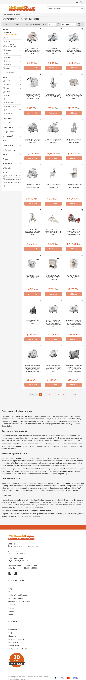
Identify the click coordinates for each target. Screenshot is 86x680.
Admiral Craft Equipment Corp (11, 45)
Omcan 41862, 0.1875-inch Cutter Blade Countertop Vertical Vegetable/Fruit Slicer (33, 232)
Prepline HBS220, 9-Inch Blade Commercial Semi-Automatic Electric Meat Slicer (32, 51)
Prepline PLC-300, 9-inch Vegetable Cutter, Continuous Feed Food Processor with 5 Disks (32, 96)
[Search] (65, 8)
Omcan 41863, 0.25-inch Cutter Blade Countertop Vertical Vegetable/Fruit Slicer (53, 232)
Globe (4, 516)
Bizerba (17, 516)
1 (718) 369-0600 (20, 553)
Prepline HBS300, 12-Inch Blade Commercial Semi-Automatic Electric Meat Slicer (74, 51)
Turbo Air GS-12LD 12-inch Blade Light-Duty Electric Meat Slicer (32, 141)
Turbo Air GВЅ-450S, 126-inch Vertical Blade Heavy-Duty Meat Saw (74, 186)
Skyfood (8, 50)
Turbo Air (8, 38)
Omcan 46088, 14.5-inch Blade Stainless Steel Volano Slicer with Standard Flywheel (74, 232)
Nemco (8, 68)
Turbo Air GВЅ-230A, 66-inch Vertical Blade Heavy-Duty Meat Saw (74, 141)
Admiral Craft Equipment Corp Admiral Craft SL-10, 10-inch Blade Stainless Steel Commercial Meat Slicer (74, 323)
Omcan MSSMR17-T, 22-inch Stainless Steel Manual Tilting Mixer (32, 276)
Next (75, 394)
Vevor (23, 516)
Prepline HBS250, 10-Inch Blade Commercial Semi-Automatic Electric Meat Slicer (53, 51)
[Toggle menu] (4, 9)
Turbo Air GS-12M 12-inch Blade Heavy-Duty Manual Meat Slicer (53, 141)
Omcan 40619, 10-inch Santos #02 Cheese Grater (74, 276)
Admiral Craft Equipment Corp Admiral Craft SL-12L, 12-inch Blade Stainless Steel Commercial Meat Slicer (53, 368)
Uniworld (8, 64)
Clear (17, 24)
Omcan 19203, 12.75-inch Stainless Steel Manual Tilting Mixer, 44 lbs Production (53, 277)
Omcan (8, 41)
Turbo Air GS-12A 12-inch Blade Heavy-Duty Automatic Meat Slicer (32, 186)
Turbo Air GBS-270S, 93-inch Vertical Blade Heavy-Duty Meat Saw (53, 186)
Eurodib (8, 61)
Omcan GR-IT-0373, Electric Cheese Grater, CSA (33, 322)
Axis (7, 54)
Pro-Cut (10, 516)
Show (45, 24)
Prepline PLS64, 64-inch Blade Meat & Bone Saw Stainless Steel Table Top (53, 95)
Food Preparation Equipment (11, 14)
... (67, 394)
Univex (8, 57)
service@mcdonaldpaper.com (26, 546)
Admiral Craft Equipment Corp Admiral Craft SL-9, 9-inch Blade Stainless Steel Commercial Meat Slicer (53, 323)
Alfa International (33, 516)
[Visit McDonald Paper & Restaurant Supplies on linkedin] (15, 573)
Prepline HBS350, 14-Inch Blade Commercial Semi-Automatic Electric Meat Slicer (74, 96)
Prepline (8, 32)
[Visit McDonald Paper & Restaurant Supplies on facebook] (9, 573)
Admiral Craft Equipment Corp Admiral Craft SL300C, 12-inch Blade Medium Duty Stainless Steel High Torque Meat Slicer (74, 368)
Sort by (58, 24)
